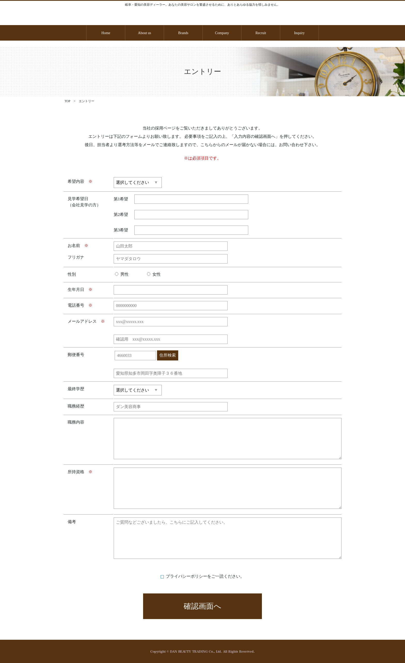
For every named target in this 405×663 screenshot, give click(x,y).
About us (144, 33)
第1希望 (121, 199)
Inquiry (299, 33)
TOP (68, 101)
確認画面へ (202, 606)
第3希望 (121, 230)
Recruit (260, 33)
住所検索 (167, 355)
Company (222, 33)
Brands (183, 33)
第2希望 (121, 214)
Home (105, 33)
